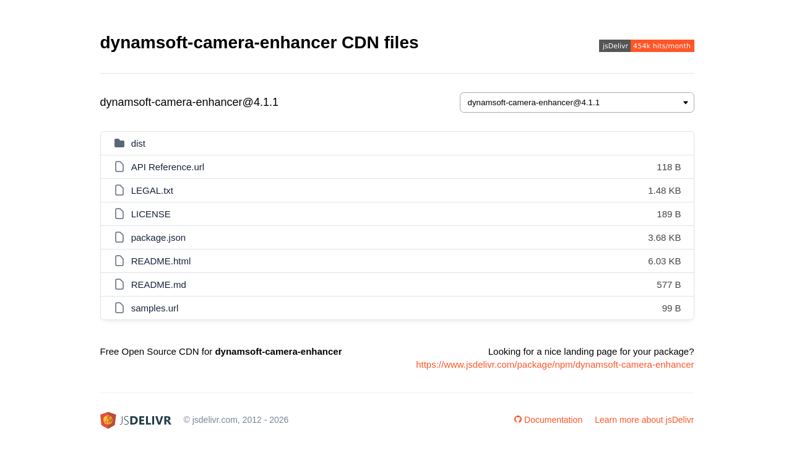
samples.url (155, 308)
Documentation (548, 420)
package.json (158, 237)
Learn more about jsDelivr (644, 420)
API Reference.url (167, 167)
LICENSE (151, 214)
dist (138, 143)
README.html (161, 261)
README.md (158, 284)
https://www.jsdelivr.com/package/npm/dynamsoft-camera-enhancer (555, 364)
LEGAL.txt (152, 190)
